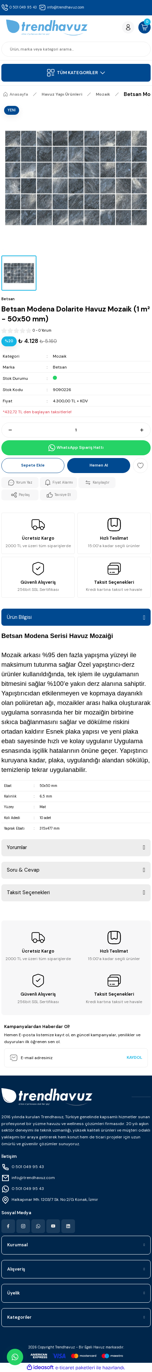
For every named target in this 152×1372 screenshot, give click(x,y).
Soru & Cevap (23, 870)
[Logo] (46, 27)
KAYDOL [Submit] (134, 1057)
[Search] (76, 49)
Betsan (60, 367)
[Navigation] (76, 73)
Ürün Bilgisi (19, 617)
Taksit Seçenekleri (28, 892)
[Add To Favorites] (140, 465)
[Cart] (144, 27)
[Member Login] (128, 27)
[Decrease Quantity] (7, 430)
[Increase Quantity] (145, 430)
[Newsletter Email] (76, 1057)
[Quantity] (76, 430)
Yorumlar (17, 847)
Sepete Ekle (33, 465)
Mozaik (59, 356)
